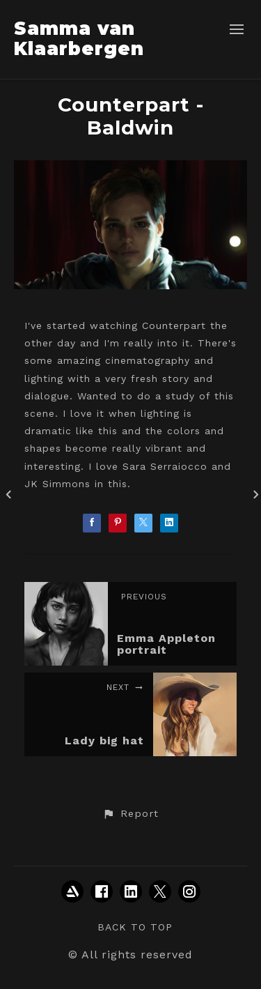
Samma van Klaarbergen (79, 38)
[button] (130, 814)
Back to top (135, 927)
